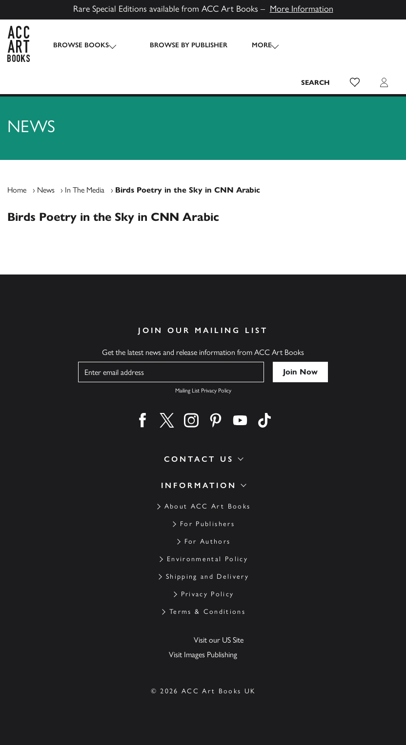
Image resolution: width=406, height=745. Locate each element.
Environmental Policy (207, 559)
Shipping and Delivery (207, 576)
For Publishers (207, 524)
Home (16, 190)
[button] (354, 82)
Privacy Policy (207, 594)
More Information (301, 8)
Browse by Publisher (179, 45)
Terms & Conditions (207, 612)
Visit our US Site (219, 640)
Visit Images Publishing (203, 654)
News (46, 190)
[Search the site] (315, 82)
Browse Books (81, 45)
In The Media (84, 190)
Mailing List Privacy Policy (203, 390)
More (253, 45)
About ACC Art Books (207, 506)
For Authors (207, 541)
